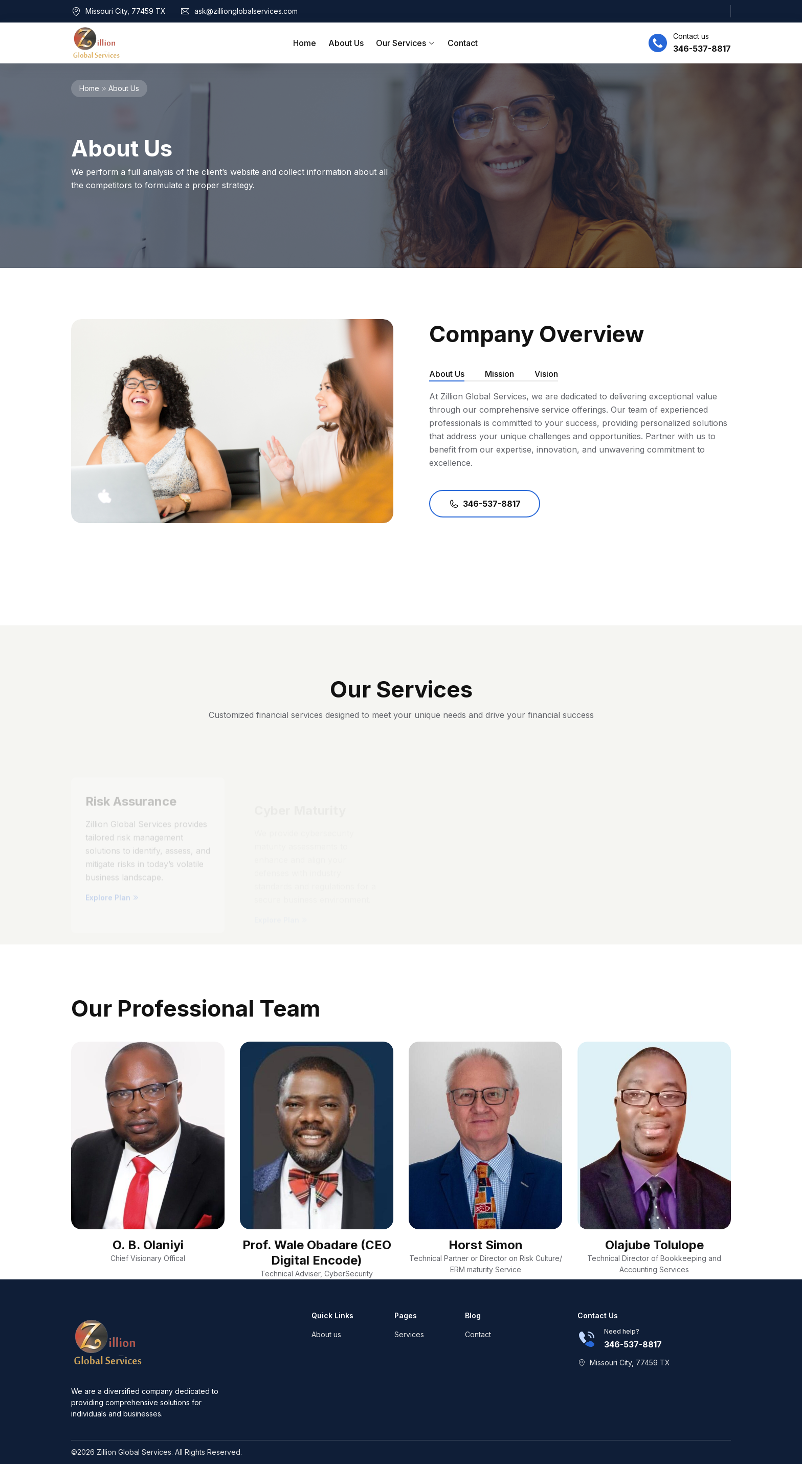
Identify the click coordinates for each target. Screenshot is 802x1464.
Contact (463, 43)
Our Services (405, 43)
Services (409, 1334)
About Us (346, 43)
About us (326, 1334)
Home (304, 43)
